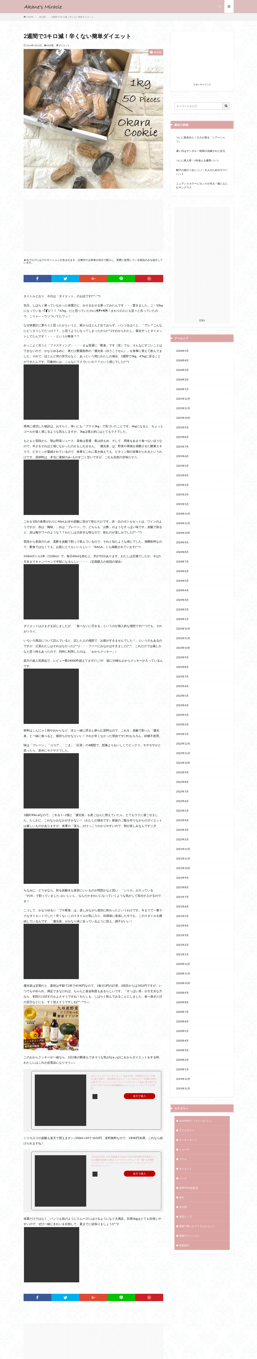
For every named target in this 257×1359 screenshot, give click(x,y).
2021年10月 (183, 868)
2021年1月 (182, 954)
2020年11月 (183, 973)
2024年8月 (182, 551)
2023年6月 (182, 686)
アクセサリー (187, 1130)
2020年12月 (183, 963)
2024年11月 (183, 523)
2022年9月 (182, 772)
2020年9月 (182, 992)
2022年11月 (183, 753)
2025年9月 (182, 427)
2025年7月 (182, 446)
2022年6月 (182, 801)
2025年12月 (183, 398)
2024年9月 (182, 542)
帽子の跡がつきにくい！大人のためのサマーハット (202, 171)
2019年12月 (183, 1078)
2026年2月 (182, 379)
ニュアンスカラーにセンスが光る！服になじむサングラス (202, 185)
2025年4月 (182, 475)
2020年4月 (182, 1040)
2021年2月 (182, 944)
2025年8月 (182, 437)
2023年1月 (182, 734)
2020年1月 (182, 1069)
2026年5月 (182, 350)
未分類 (42, 16)
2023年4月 (182, 705)
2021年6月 (182, 906)
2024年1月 (182, 619)
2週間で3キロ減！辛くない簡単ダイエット (72, 16)
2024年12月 (183, 513)
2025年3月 (182, 484)
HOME (30, 16)
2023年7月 (182, 676)
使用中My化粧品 (188, 1187)
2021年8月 (182, 887)
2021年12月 (183, 848)
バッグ (183, 1178)
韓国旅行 (184, 1245)
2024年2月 (182, 609)
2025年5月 (182, 465)
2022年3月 (182, 829)
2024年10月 (183, 532)
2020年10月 (183, 983)
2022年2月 (182, 839)
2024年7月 (182, 561)
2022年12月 (183, 743)
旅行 (181, 1197)
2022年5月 (182, 810)
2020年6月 (182, 1021)
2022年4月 (182, 820)
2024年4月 (182, 590)
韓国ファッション (189, 1235)
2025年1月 (182, 504)
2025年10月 (183, 417)
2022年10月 (183, 762)
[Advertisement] (93, 225)
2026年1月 (182, 389)
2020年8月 (182, 1002)
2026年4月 (182, 360)
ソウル (183, 1159)
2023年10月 (183, 647)
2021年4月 (182, 925)
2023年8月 (182, 666)
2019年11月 (183, 1088)
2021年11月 (183, 858)
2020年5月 (182, 1031)
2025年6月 (182, 456)
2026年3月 (182, 369)
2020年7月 (182, 1011)
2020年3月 (182, 1050)
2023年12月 (183, 628)
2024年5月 (182, 580)
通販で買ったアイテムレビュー (197, 1226)
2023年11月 (183, 638)
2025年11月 (183, 408)
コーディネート (188, 1139)
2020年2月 (182, 1059)
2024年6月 (182, 571)
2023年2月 (182, 724)
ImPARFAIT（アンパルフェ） (196, 1120)
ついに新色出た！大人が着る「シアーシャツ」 (200, 139)
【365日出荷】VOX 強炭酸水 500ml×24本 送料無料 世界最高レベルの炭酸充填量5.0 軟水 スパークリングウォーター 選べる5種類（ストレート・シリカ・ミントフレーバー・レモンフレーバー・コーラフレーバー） (123, 1161)
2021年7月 (182, 896)
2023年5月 (182, 695)
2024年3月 (182, 599)
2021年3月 (182, 935)
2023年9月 (182, 657)
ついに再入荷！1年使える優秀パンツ (197, 160)
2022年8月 (182, 781)
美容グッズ (185, 1216)
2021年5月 (182, 916)
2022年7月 (182, 791)
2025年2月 (182, 494)
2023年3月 (182, 714)
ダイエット (64, 45)
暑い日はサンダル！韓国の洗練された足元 (200, 150)
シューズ (184, 1149)
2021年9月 (182, 877)
